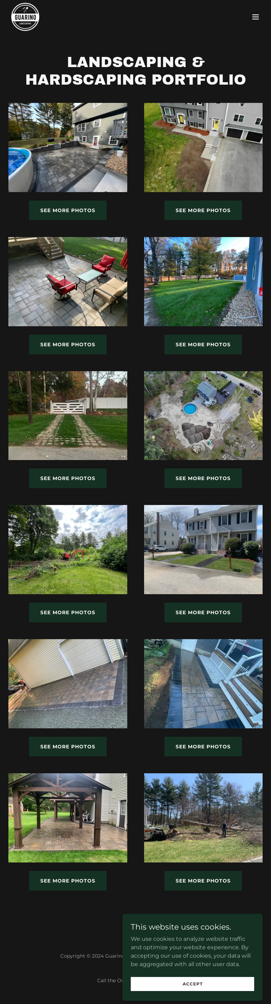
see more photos (67, 344)
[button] (256, 17)
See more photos (67, 210)
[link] (25, 17)
